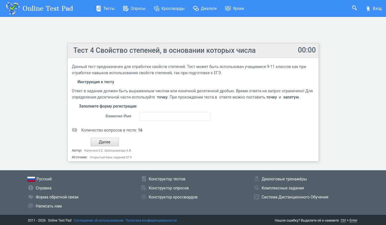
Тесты (105, 8)
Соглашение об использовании (98, 220)
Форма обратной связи (57, 197)
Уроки (234, 8)
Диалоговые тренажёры (284, 179)
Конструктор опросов (169, 188)
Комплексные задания (283, 188)
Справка (44, 188)
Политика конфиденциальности (151, 220)
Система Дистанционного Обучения (295, 197)
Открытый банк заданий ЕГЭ (111, 157)
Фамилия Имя (118, 116)
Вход (373, 8)
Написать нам (49, 206)
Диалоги (205, 8)
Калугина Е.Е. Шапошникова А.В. (108, 150)
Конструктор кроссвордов (173, 197)
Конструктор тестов (167, 179)
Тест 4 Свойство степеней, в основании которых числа (164, 50)
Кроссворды (169, 8)
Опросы (134, 8)
